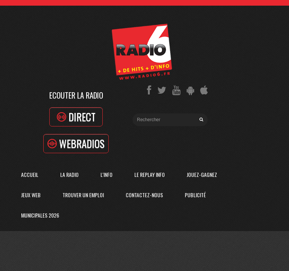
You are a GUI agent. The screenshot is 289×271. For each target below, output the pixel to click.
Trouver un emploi (83, 195)
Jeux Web (31, 195)
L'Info (106, 174)
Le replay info (149, 174)
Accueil (29, 174)
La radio (69, 174)
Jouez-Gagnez (202, 174)
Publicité (195, 195)
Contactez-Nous (144, 195)
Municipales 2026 (40, 215)
